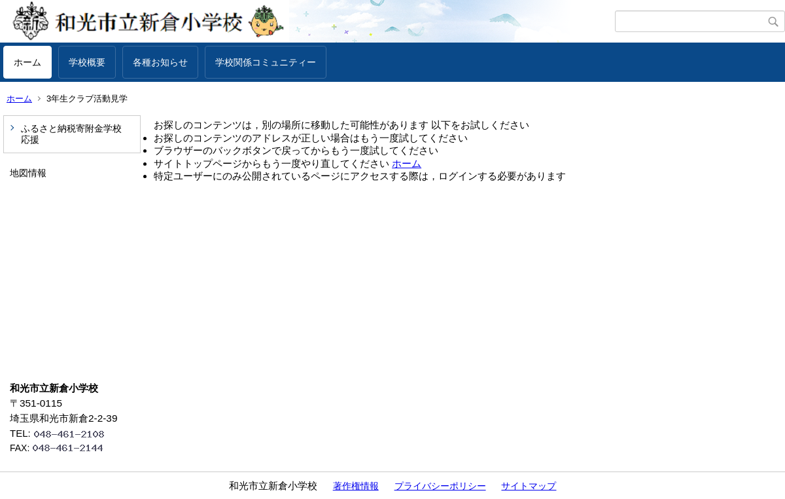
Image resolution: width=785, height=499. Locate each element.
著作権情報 (356, 486)
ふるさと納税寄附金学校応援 (71, 134)
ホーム (27, 62)
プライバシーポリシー (440, 486)
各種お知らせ (160, 62)
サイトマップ (528, 486)
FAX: (62, 448)
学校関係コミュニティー (265, 62)
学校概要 (87, 62)
